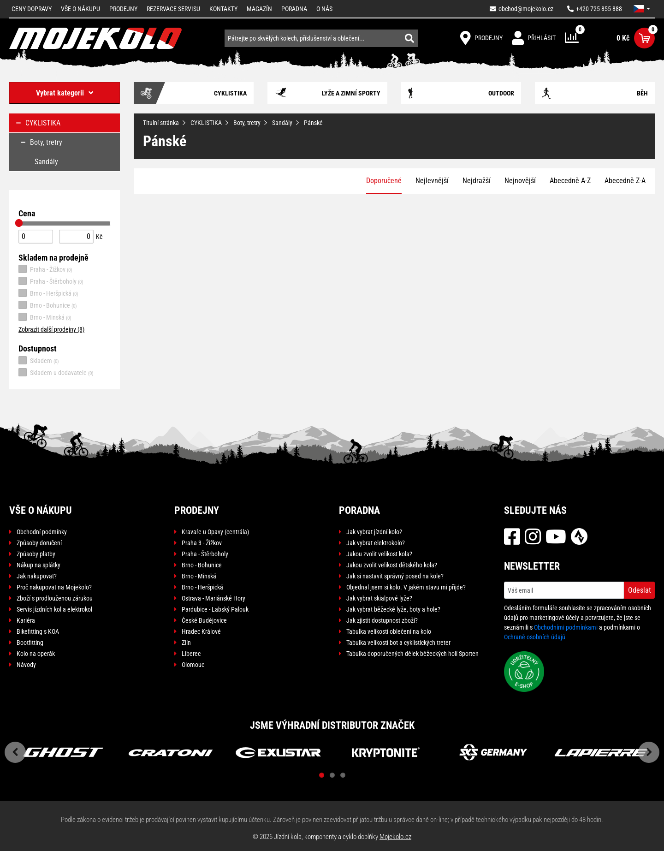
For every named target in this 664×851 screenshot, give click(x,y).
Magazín (259, 8)
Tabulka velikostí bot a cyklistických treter (398, 642)
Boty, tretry (247, 122)
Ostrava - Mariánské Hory (213, 598)
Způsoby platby (36, 554)
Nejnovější (520, 180)
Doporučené (384, 180)
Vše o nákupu (80, 8)
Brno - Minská (44, 317)
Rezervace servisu (173, 8)
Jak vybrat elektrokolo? (375, 543)
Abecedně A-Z (570, 180)
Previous (15, 752)
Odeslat (639, 590)
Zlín (186, 642)
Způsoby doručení (39, 543)
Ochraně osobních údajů (534, 637)
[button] (642, 9)
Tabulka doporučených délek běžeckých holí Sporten (412, 653)
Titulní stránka (161, 122)
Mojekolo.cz (395, 837)
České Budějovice (204, 620)
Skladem (38, 360)
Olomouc (193, 664)
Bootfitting (30, 642)
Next (648, 752)
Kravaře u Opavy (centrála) (215, 532)
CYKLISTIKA (206, 122)
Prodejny (123, 8)
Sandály (282, 122)
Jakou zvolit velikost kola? (379, 554)
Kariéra (26, 620)
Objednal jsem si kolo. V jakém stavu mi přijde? (406, 587)
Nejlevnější (432, 180)
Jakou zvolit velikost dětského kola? (391, 565)
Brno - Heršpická (48, 293)
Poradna (294, 8)
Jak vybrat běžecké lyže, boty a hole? (393, 609)
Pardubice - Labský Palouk (215, 609)
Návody (26, 664)
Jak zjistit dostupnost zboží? (382, 620)
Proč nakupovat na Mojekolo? (54, 587)
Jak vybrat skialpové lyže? (379, 598)
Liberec (191, 653)
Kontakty (223, 8)
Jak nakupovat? (37, 576)
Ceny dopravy (32, 8)
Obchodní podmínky (42, 532)
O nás (324, 8)
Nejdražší (476, 180)
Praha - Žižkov (45, 269)
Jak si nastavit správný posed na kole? (395, 576)
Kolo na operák (36, 653)
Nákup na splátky (38, 565)
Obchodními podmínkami (566, 627)
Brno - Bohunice (47, 305)
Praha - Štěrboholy (50, 281)
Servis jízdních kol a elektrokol (54, 609)
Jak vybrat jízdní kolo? (374, 532)
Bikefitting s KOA (38, 631)
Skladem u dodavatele (56, 372)
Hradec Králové (201, 631)
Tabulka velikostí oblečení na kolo (388, 631)
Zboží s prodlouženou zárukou (55, 598)
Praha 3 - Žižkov (202, 543)
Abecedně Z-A (625, 180)
